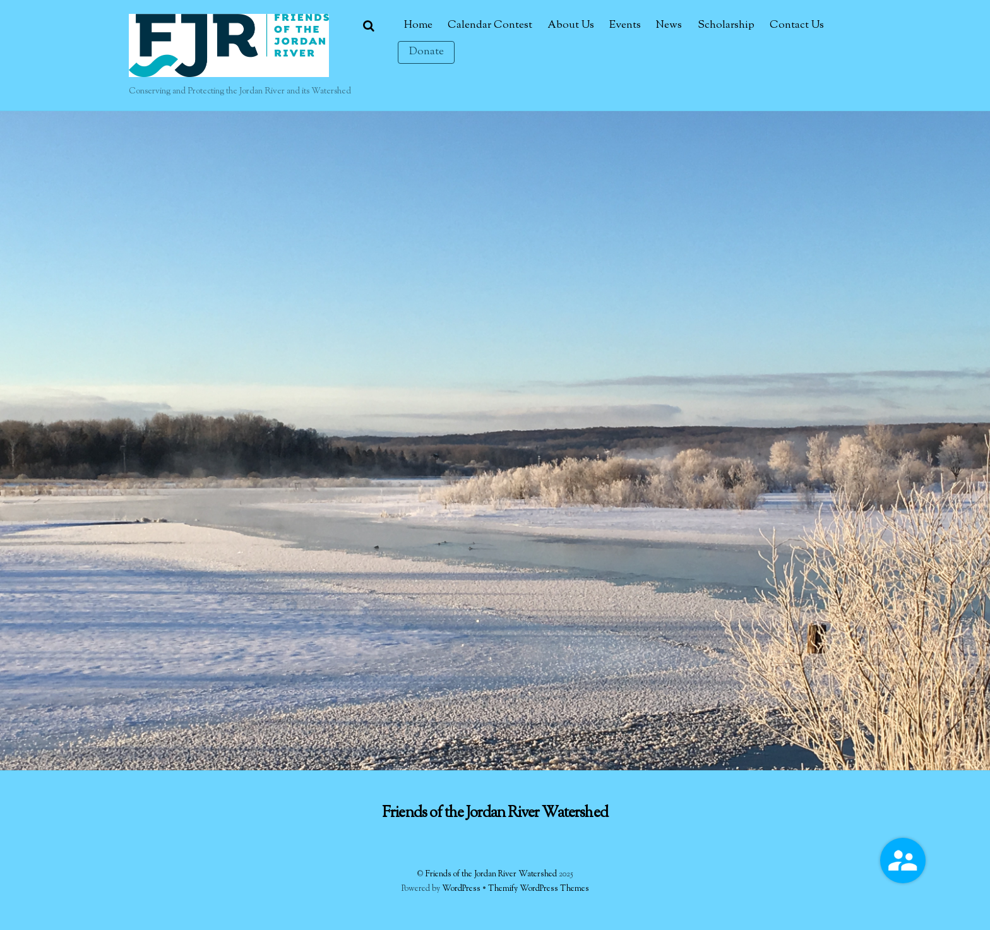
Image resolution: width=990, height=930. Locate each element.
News (669, 25)
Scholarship (726, 25)
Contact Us (797, 25)
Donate (426, 51)
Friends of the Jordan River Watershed (491, 874)
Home (418, 25)
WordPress (461, 889)
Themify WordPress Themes (538, 889)
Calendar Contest (490, 25)
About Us (570, 25)
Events (625, 25)
